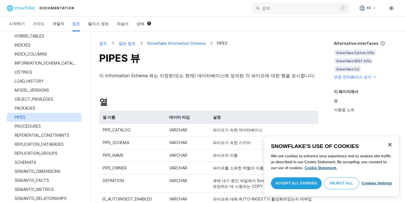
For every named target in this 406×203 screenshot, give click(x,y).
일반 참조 (127, 43)
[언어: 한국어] (368, 8)
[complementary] (365, 60)
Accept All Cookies (296, 183)
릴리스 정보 (98, 23)
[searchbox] (300, 8)
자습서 (123, 23)
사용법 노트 (344, 109)
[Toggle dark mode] (391, 8)
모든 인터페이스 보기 (355, 76)
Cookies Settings (377, 183)
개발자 (58, 23)
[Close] (390, 144)
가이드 (39, 23)
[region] (331, 166)
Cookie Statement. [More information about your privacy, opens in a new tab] (321, 167)
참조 (76, 23)
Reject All (341, 183)
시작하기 (17, 23)
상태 (143, 23)
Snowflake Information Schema (176, 43)
